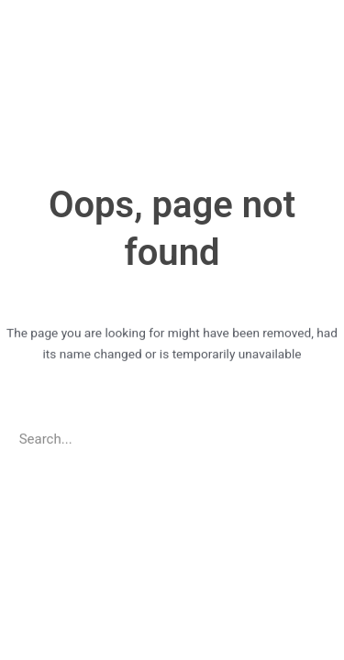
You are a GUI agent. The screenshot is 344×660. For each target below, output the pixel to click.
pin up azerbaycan (30, 0)
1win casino (3, 0)
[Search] (315, 436)
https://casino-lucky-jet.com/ (17, 0)
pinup (7, 0)
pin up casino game (40, 0)
